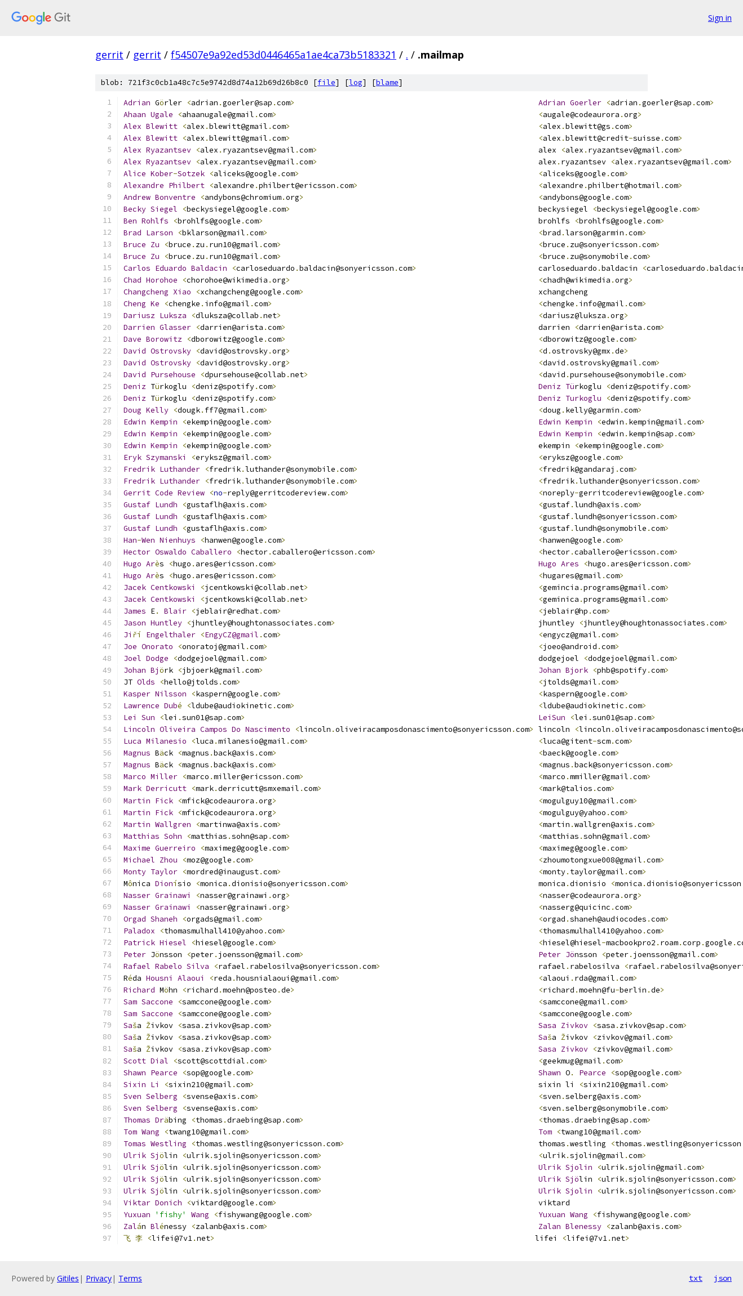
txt (695, 1278)
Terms (130, 1278)
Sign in (720, 17)
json (723, 1278)
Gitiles (68, 1278)
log (355, 82)
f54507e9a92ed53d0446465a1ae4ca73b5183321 (283, 54)
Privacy (99, 1278)
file (326, 82)
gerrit (109, 54)
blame (387, 82)
